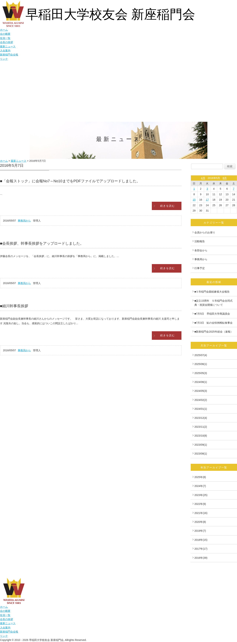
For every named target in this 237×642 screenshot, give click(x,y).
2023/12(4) (200, 417)
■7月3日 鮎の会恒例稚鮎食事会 (214, 322)
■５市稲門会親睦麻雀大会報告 (212, 291)
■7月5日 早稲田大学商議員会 (212, 313)
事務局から (24, 220)
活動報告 (199, 241)
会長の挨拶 (6, 42)
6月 (225, 178)
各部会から (200, 250)
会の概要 (5, 33)
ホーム (4, 29)
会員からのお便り (204, 232)
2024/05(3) (200, 390)
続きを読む (167, 205)
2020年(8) (200, 521)
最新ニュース (8, 46)
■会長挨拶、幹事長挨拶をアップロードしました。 (42, 243)
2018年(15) (200, 539)
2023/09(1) (200, 444)
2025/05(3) (200, 373)
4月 (203, 178)
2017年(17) (200, 548)
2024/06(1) (200, 381)
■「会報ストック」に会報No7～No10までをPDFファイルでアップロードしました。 (70, 181)
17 (207, 199)
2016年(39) (200, 557)
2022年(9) (200, 503)
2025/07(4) (200, 355)
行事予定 (199, 268)
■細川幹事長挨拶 (14, 306)
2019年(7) (200, 530)
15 (194, 199)
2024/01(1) (200, 408)
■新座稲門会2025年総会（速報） (213, 331)
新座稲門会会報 (9, 54)
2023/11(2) (200, 426)
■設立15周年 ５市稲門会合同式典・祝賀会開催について (213, 302)
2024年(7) (200, 486)
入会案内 (5, 50)
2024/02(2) (200, 399)
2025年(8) (200, 477)
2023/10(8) (200, 435)
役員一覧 (5, 38)
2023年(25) (200, 495)
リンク (4, 58)
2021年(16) (200, 513)
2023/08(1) (200, 453)
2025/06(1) (200, 364)
